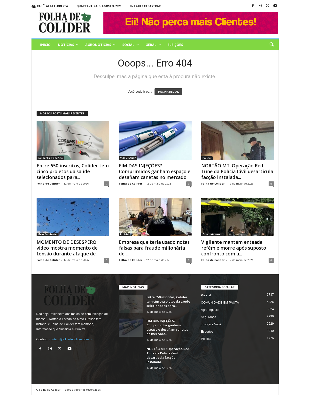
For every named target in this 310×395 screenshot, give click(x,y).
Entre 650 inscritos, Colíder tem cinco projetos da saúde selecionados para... (73, 171)
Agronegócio (210, 310)
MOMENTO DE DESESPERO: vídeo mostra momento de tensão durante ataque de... (68, 248)
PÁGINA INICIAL (168, 91)
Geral (153, 44)
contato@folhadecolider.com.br (70, 339)
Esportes (207, 331)
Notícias (68, 44)
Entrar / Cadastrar (145, 6)
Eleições (175, 44)
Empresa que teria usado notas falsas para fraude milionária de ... (154, 248)
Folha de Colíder (48, 183)
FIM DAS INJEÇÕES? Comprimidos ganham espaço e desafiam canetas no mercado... (154, 171)
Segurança (208, 317)
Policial (206, 158)
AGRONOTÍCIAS (100, 44)
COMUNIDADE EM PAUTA (220, 302)
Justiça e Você (211, 324)
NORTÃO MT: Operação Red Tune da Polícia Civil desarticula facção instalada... (237, 171)
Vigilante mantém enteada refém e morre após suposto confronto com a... (233, 248)
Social (130, 44)
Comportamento (212, 234)
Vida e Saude (128, 158)
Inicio (45, 44)
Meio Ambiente (47, 234)
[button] (271, 44)
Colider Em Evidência (50, 158)
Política (206, 339)
